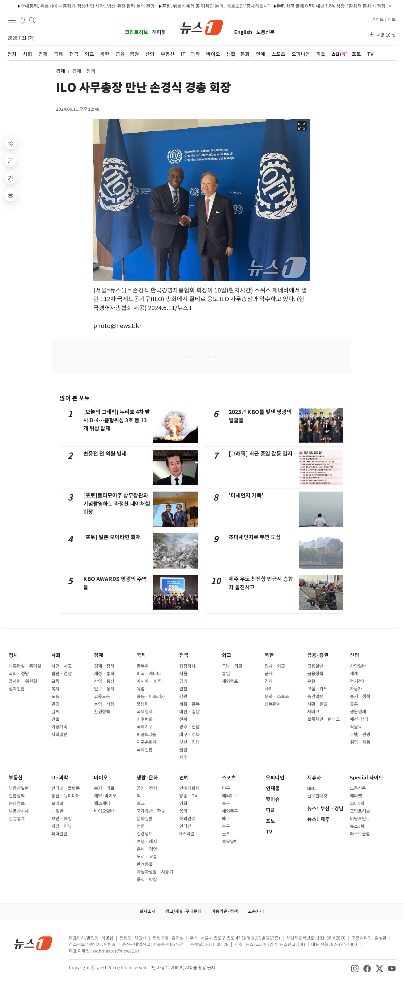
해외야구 (230, 796)
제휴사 (314, 777)
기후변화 (145, 719)
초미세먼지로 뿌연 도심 (255, 537)
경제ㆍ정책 (104, 666)
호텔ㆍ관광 (360, 734)
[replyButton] (10, 160)
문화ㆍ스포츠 (277, 696)
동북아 (143, 666)
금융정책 (315, 673)
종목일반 (230, 841)
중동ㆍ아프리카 (151, 696)
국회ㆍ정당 (19, 673)
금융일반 (315, 666)
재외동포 (230, 681)
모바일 (57, 803)
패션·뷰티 (359, 719)
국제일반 (145, 750)
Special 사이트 (366, 777)
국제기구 (145, 727)
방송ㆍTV (188, 796)
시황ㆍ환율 (317, 704)
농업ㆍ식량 (104, 704)
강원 (183, 696)
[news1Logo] (33, 943)
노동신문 (265, 32)
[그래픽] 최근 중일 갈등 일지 (260, 453)
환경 (55, 704)
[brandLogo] (202, 26)
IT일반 (57, 811)
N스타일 (186, 834)
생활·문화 (147, 777)
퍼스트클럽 (360, 834)
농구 (226, 826)
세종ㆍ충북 (189, 704)
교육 (55, 681)
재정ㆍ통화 (104, 673)
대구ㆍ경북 (189, 734)
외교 (226, 655)
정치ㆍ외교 (275, 666)
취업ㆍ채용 (360, 742)
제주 (183, 757)
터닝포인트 (360, 818)
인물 (55, 719)
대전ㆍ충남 (189, 711)
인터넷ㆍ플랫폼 (65, 788)
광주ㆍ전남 (189, 727)
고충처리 (256, 911)
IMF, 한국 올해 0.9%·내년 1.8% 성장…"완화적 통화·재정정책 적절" (257, 5)
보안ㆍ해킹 (61, 818)
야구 (226, 788)
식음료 (356, 727)
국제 (141, 655)
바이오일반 (104, 811)
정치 (13, 655)
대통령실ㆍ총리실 (25, 666)
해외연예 (187, 818)
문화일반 (145, 818)
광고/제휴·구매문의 (183, 911)
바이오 (101, 777)
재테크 (313, 711)
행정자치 (187, 666)
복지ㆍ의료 (104, 788)
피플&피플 (146, 734)
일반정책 (17, 796)
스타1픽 (357, 803)
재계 (354, 673)
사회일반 (59, 734)
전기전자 (358, 681)
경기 (183, 681)
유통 (354, 704)
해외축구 (230, 811)
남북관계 (273, 704)
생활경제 (358, 711)
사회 (56, 655)
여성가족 (59, 727)
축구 (226, 803)
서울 (183, 673)
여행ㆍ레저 (147, 841)
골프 (226, 834)
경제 (98, 655)
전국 (184, 655)
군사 (269, 673)
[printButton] (10, 195)
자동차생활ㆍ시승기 (155, 872)
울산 (183, 750)
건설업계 (17, 818)
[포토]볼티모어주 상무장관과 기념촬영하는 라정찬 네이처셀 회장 (116, 503)
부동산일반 (19, 788)
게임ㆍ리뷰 (61, 826)
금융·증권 (318, 655)
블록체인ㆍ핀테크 (323, 719)
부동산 (16, 777)
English (243, 32)
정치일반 (17, 689)
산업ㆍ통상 (104, 681)
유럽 (141, 689)
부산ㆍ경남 (189, 742)
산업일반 (358, 666)
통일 (226, 673)
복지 (55, 689)
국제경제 (145, 711)
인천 (183, 689)
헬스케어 (102, 803)
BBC (311, 788)
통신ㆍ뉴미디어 (65, 796)
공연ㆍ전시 (147, 788)
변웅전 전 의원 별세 (104, 453)
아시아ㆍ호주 (149, 681)
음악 (183, 811)
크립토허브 (136, 32)
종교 (141, 803)
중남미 (143, 704)
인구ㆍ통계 (104, 689)
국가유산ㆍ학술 (151, 811)
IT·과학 (59, 777)
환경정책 (102, 711)
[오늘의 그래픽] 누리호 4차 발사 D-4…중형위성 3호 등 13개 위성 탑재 (116, 420)
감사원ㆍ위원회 (23, 681)
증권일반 (315, 696)
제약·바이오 (105, 796)
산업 (354, 655)
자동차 (356, 689)
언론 (141, 826)
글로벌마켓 (317, 796)
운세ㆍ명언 (147, 849)
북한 (269, 655)
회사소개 (147, 911)
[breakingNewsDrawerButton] (23, 19)
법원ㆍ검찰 (61, 673)
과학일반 (59, 834)
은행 (311, 681)
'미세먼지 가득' (246, 495)
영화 (183, 803)
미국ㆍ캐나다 (149, 673)
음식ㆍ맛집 (147, 879)
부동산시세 (19, 811)
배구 (226, 818)
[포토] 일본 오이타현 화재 (112, 537)
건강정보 (145, 834)
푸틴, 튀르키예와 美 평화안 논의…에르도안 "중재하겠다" (133, 5)
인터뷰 (185, 826)
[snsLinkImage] (354, 968)
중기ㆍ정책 (360, 696)
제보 (392, 19)
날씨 (55, 711)
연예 (184, 777)
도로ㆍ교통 (147, 856)
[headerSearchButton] (32, 19)
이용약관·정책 (224, 911)
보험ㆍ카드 (317, 689)
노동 (55, 696)
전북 (183, 719)
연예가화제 (189, 788)
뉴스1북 (357, 826)
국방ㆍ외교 (232, 666)
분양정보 (17, 803)
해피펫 (159, 32)
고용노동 (102, 696)
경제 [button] (60, 71)
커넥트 (377, 19)
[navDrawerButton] (12, 20)
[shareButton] (10, 143)
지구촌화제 (147, 742)
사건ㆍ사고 (61, 666)
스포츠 (229, 777)
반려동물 (145, 864)
